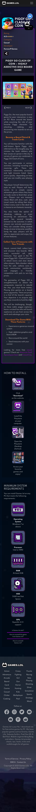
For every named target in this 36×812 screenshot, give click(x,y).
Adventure (6, 675)
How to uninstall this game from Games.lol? (18, 635)
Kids (18, 692)
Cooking (6, 699)
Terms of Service (11, 759)
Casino (7, 688)
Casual (7, 692)
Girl (18, 678)
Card (7, 685)
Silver (29, 687)
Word (29, 701)
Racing (29, 675)
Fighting (18, 675)
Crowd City (26, 355)
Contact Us (21, 762)
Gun (18, 681)
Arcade (7, 678)
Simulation (29, 691)
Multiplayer (18, 695)
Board (6, 681)
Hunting (18, 688)
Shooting (29, 684)
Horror (18, 685)
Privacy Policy (25, 759)
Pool (18, 699)
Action (6, 671)
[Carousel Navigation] (18, 108)
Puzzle (29, 671)
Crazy (18, 671)
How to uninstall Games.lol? (18, 642)
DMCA (13, 762)
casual (29, 350)
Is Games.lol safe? (18, 630)
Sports (29, 694)
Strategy (29, 698)
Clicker (7, 695)
